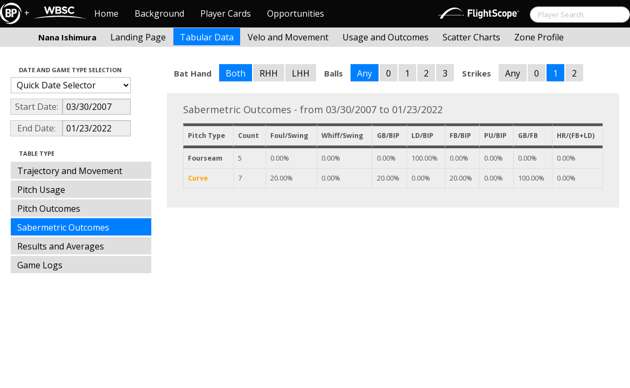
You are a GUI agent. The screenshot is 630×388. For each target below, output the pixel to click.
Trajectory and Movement (69, 171)
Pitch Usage (41, 190)
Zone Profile (539, 37)
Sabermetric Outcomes (63, 227)
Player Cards (225, 13)
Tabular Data (207, 37)
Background (159, 13)
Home (106, 13)
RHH (269, 73)
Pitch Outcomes (48, 208)
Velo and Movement (288, 37)
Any (364, 73)
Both (236, 73)
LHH (301, 73)
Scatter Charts (471, 37)
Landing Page (138, 37)
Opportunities (295, 13)
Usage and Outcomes (385, 37)
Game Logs (39, 265)
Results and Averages (60, 246)
